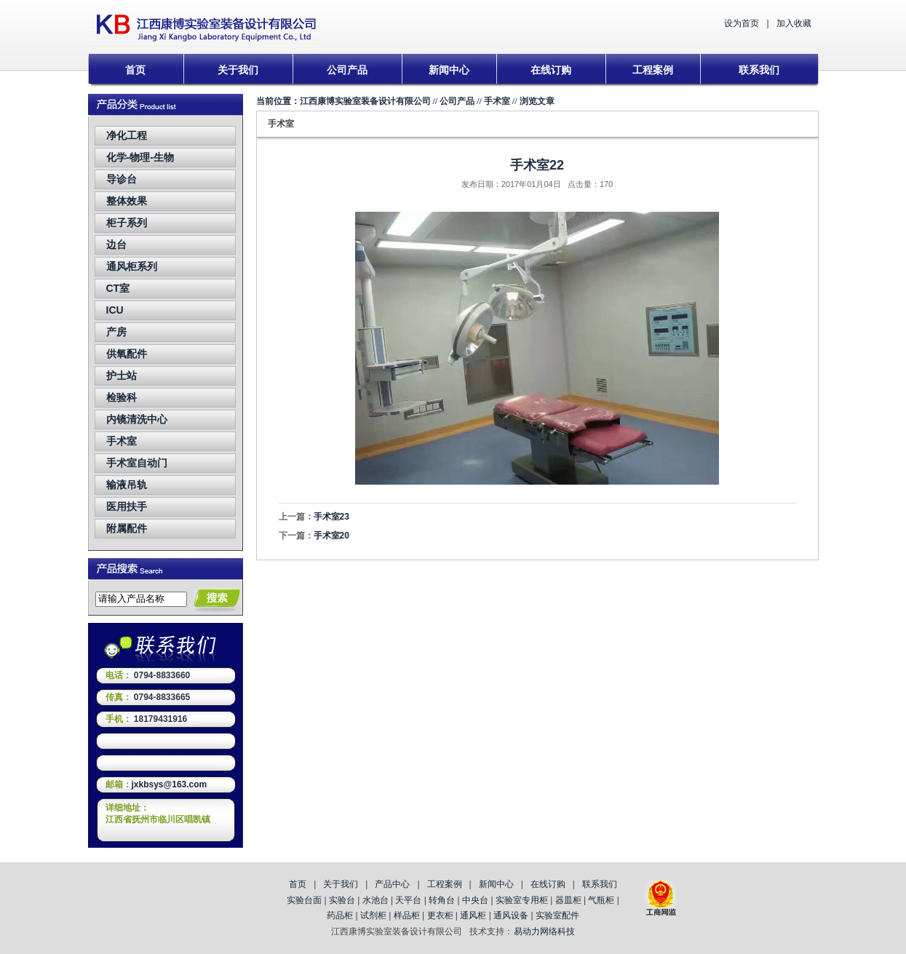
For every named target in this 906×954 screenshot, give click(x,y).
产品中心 (392, 884)
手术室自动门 (136, 463)
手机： (119, 719)
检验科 (121, 397)
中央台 (475, 900)
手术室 (121, 441)
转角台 (442, 900)
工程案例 (652, 70)
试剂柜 (373, 915)
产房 (116, 332)
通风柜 (473, 915)
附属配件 (126, 528)
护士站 (121, 375)
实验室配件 (557, 915)
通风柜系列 (131, 266)
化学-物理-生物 (140, 157)
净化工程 (126, 135)
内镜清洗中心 (136, 419)
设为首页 (741, 23)
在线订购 (551, 70)
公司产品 (347, 70)
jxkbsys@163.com (169, 784)
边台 (116, 244)
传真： (119, 697)
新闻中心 (449, 70)
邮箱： (119, 784)
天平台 (408, 900)
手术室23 (331, 517)
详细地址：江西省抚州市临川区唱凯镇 (158, 813)
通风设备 (510, 915)
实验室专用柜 (522, 900)
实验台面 (304, 900)
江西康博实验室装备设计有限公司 (365, 101)
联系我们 (759, 70)
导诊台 (121, 179)
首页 (135, 70)
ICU (115, 310)
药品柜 (340, 915)
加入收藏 (793, 23)
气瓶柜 (601, 900)
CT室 (118, 288)
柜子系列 (126, 222)
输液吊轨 (126, 484)
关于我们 (238, 70)
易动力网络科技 (544, 931)
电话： (119, 675)
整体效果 (126, 201)
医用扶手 (126, 506)
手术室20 (331, 535)
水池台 (375, 900)
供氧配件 (126, 353)
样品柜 (407, 915)
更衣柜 (440, 915)
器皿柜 (568, 900)
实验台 (342, 900)
